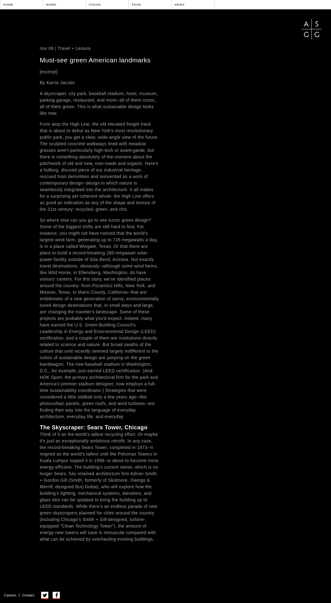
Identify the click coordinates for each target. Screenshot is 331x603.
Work (51, 4)
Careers (10, 595)
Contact (28, 595)
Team (136, 4)
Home (8, 4)
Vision (95, 4)
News (180, 4)
